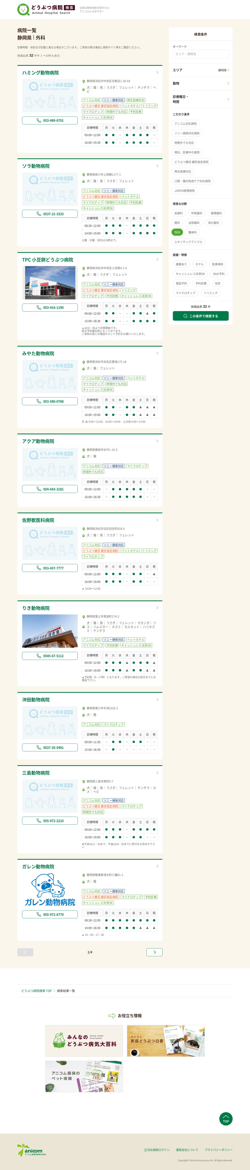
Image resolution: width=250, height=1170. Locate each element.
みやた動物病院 (38, 353)
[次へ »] (154, 952)
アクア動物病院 (38, 441)
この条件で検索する (200, 315)
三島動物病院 (36, 772)
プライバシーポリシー (219, 1150)
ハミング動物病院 (40, 72)
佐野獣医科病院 (38, 519)
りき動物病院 (36, 607)
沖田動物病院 (36, 699)
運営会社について (187, 1150)
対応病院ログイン (158, 1150)
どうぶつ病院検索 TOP (36, 991)
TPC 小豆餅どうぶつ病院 (47, 259)
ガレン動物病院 (38, 866)
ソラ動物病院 (36, 165)
